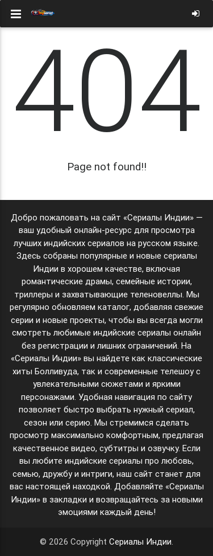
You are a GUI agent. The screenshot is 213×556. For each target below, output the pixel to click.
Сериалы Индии (140, 541)
